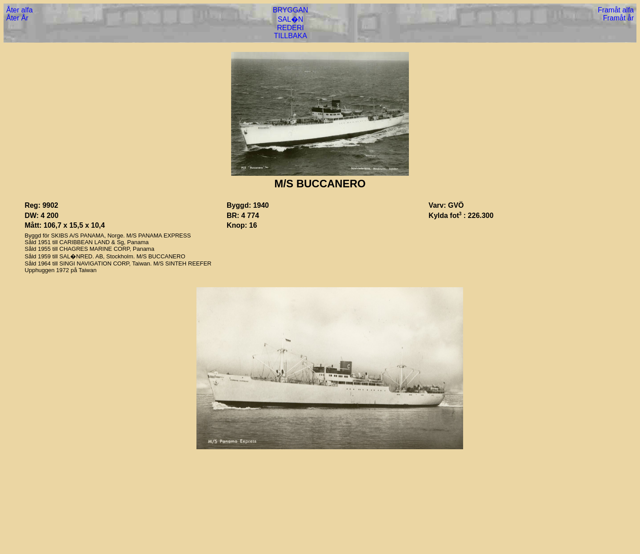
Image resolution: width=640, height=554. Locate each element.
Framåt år (618, 18)
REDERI (290, 28)
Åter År (17, 18)
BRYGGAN (290, 10)
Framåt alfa (616, 10)
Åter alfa (19, 10)
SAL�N (291, 19)
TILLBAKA (290, 36)
